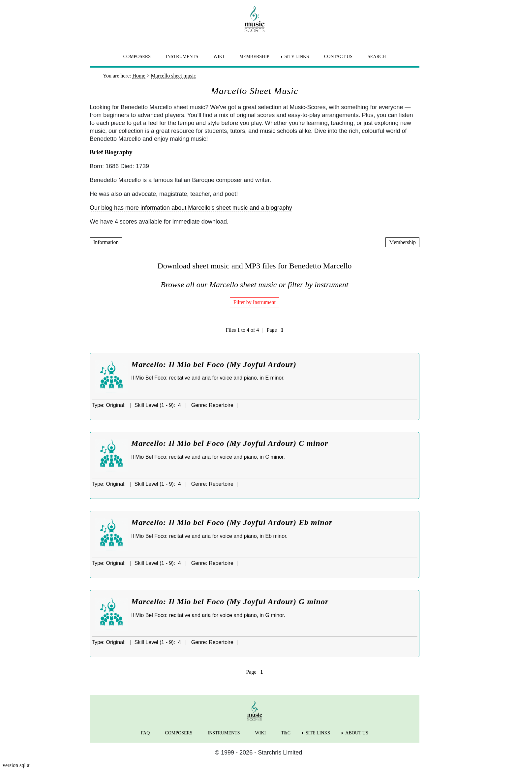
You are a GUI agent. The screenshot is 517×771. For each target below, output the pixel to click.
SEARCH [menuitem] (377, 56)
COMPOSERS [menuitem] (137, 56)
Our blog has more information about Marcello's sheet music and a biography (191, 207)
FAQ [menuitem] (145, 732)
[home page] (254, 19)
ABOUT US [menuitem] (356, 732)
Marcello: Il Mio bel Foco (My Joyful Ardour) (213, 364)
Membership (402, 242)
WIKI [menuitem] (218, 56)
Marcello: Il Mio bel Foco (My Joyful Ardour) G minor (229, 601)
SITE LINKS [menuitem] (297, 56)
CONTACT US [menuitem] (338, 56)
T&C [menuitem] (285, 732)
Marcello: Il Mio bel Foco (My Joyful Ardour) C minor (229, 443)
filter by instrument (318, 284)
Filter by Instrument (254, 302)
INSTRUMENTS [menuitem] (182, 56)
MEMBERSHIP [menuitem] (254, 56)
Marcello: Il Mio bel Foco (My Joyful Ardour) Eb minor (231, 522)
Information (105, 242)
